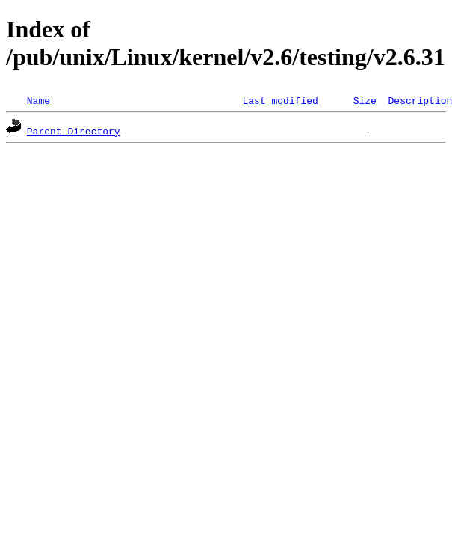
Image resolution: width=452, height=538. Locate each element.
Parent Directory (73, 130)
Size (365, 100)
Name (38, 100)
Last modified (280, 100)
